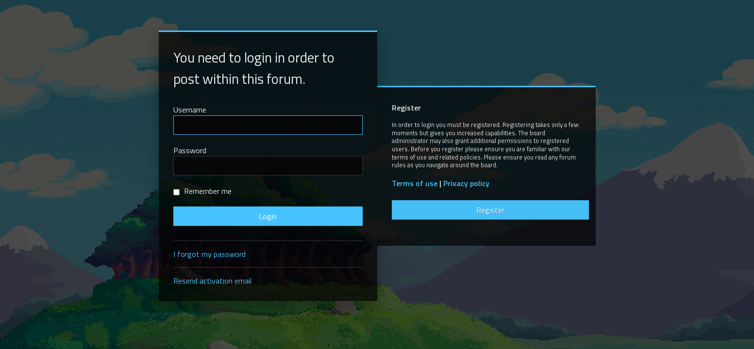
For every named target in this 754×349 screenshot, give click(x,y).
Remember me (202, 191)
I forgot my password (209, 254)
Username (189, 109)
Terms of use (414, 183)
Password (189, 150)
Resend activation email (212, 280)
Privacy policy (466, 183)
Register (490, 210)
